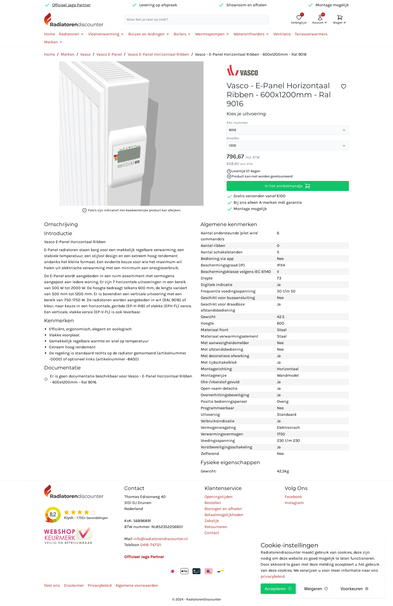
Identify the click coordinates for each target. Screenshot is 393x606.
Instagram (294, 502)
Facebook (293, 496)
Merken (67, 54)
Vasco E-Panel (109, 54)
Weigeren (316, 588)
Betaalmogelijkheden (224, 514)
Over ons (52, 585)
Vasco (85, 54)
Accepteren (278, 588)
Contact (212, 532)
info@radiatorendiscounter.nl (160, 538)
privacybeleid (272, 576)
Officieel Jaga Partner (71, 5)
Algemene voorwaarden (137, 585)
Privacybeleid (100, 585)
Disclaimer (74, 585)
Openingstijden (219, 496)
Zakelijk (212, 520)
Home (49, 34)
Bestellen (213, 502)
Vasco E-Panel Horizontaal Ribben (158, 54)
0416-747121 (150, 544)
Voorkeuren (355, 588)
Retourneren (216, 526)
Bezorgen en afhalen (223, 508)
